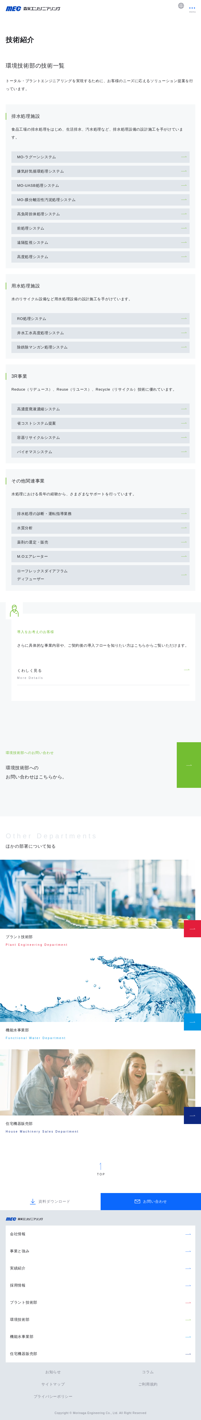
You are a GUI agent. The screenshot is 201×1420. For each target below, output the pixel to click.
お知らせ (53, 1372)
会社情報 (18, 1234)
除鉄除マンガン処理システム (42, 347)
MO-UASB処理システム (38, 185)
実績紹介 (18, 1268)
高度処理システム (32, 257)
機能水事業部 (21, 1336)
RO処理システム (31, 319)
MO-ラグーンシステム (36, 157)
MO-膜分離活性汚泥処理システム (46, 200)
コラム (148, 1372)
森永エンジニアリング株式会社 (27, 1219)
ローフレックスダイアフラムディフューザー (42, 575)
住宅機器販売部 (23, 1354)
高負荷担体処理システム (38, 214)
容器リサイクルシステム (38, 437)
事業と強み (20, 1251)
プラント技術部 (23, 1302)
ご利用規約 (148, 1384)
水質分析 (25, 528)
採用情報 (18, 1285)
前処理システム (30, 228)
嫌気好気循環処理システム (40, 171)
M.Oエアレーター (32, 556)
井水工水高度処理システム (40, 333)
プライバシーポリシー (53, 1396)
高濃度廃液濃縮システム (38, 409)
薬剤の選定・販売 (32, 542)
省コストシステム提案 (36, 423)
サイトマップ (53, 1384)
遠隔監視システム (32, 242)
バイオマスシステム (34, 452)
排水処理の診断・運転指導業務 (44, 514)
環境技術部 (20, 1319)
